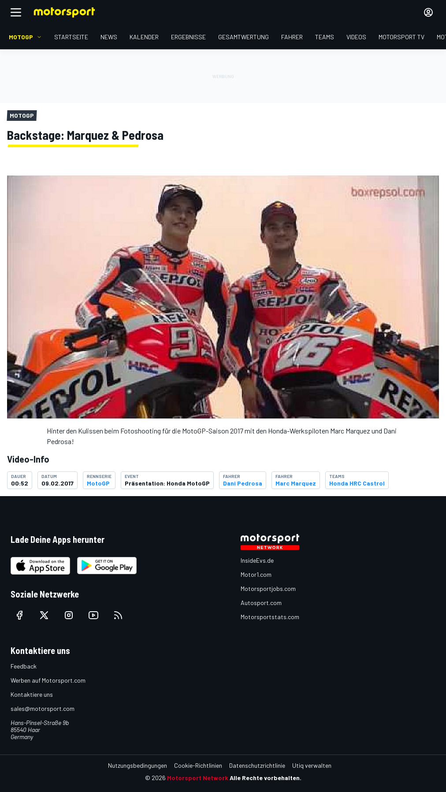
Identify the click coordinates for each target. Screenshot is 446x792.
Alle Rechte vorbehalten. (265, 777)
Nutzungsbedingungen (137, 765)
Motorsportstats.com (270, 616)
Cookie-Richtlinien (198, 765)
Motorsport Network (197, 777)
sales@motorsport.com (42, 708)
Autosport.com (261, 602)
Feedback (24, 666)
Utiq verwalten (311, 765)
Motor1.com (256, 574)
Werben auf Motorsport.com (48, 680)
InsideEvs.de (257, 560)
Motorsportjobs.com (268, 588)
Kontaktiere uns (32, 694)
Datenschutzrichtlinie (257, 765)
